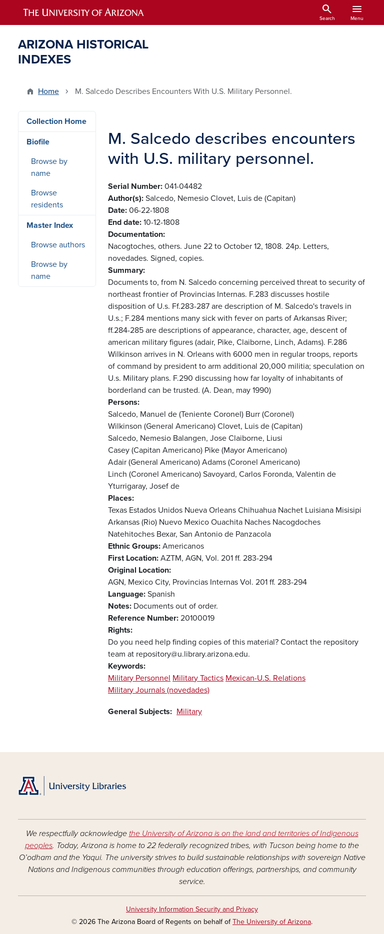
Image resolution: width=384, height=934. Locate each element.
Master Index (49, 225)
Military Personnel (139, 678)
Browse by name (49, 167)
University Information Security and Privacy (192, 909)
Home (48, 91)
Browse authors (58, 245)
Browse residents (47, 199)
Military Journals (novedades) (159, 690)
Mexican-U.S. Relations (266, 678)
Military (189, 712)
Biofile (38, 142)
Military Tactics (198, 678)
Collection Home (56, 121)
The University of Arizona (271, 922)
